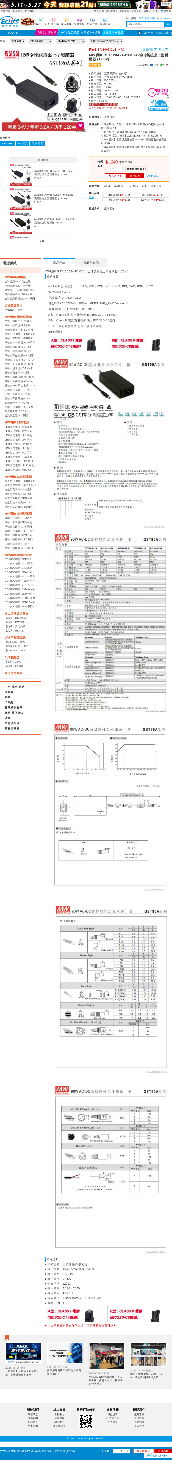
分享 (154, 65)
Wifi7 (160, 18)
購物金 (148, 11)
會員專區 (125, 11)
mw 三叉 (22, 143)
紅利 (156, 11)
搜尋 (168, 24)
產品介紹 (148, 49)
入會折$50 (152, 175)
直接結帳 (163, 1451)
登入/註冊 (99, 11)
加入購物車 (143, 1451)
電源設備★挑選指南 (113, 33)
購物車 (167, 11)
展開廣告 (166, 3)
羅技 (153, 18)
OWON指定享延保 (69, 33)
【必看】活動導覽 (46, 33)
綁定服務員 (112, 11)
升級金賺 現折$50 (157, 1455)
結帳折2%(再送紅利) (91, 33)
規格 (161, 49)
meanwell (7, 143)
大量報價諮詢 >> (136, 169)
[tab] (59, 262)
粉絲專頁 (18, 11)
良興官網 (5, 11)
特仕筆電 (144, 18)
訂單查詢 (137, 11)
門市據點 (30, 11)
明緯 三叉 (37, 143)
